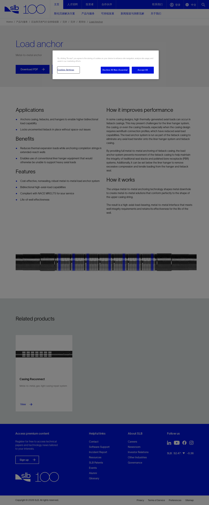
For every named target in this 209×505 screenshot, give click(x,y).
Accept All (143, 70)
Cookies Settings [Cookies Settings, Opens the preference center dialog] (65, 70)
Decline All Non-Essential (115, 70)
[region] (106, 64)
